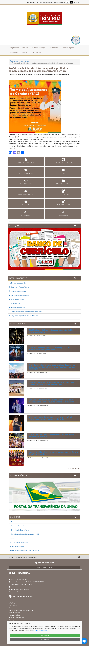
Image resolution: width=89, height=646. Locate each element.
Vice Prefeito (13, 605)
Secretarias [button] (54, 48)
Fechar (45, 639)
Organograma (13, 620)
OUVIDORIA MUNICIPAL (26, 183)
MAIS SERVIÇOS (63, 215)
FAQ (39, 2)
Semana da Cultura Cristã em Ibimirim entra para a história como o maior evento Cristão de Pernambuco (53, 401)
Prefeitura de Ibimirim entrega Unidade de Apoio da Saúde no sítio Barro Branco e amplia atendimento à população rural (52, 367)
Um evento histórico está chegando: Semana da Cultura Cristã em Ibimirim (53, 453)
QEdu (12, 538)
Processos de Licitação (17, 283)
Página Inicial (14, 48)
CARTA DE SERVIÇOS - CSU (26, 173)
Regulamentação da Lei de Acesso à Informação (25, 312)
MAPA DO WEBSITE (26, 215)
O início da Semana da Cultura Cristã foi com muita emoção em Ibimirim (51, 435)
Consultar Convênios (17, 546)
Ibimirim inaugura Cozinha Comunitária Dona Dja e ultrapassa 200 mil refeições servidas (51, 383)
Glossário (31, 2)
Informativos (25, 61)
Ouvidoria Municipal (15, 608)
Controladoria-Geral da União (19, 530)
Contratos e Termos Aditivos (19, 287)
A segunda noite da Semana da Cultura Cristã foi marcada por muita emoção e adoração (50, 418)
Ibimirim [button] (25, 48)
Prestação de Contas (16, 299)
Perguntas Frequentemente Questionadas (23, 316)
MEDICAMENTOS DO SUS (63, 183)
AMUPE (13, 522)
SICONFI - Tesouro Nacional (19, 542)
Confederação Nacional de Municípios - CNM (24, 534)
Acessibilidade (59, 2)
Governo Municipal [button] (39, 48)
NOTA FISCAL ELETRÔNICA (25, 194)
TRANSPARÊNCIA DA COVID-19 (63, 162)
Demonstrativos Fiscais (17, 291)
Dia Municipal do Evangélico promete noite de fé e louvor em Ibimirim (51, 331)
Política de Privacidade (40, 630)
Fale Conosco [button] (37, 53)
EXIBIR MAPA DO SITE (44, 568)
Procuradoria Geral (14, 615)
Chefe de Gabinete (14, 613)
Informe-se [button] (14, 53)
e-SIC (63, 173)
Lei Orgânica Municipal (17, 307)
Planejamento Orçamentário (19, 295)
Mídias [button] (25, 53)
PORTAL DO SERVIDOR (63, 194)
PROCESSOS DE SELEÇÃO (63, 204)
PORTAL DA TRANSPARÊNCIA (26, 162)
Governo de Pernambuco (18, 526)
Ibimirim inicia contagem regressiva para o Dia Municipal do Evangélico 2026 (49, 348)
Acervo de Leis (14, 303)
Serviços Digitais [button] (68, 48)
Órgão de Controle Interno (17, 617)
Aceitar (45, 636)
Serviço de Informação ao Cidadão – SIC (21, 610)
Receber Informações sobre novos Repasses (24, 550)
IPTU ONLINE (25, 204)
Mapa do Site (48, 2)
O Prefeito (12, 603)
